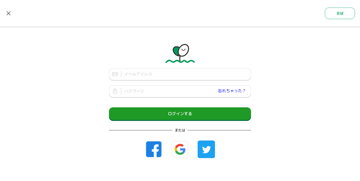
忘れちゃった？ (232, 91)
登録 (339, 13)
